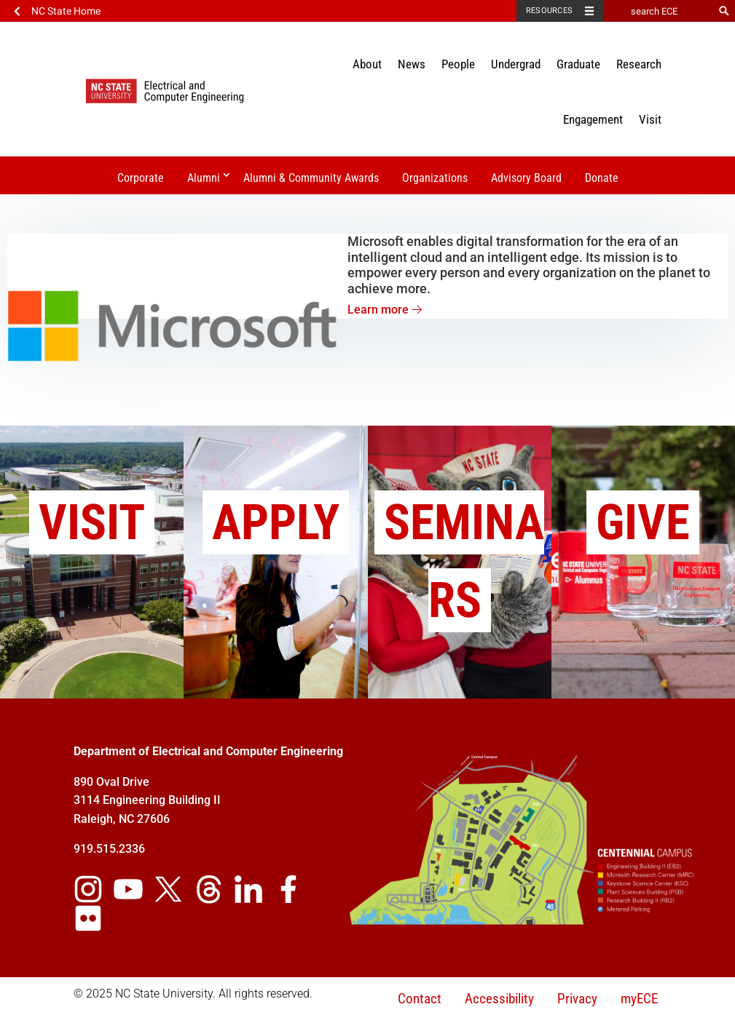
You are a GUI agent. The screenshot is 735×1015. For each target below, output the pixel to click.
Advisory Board (526, 178)
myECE (639, 998)
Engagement (593, 119)
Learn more (384, 310)
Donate (601, 178)
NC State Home (66, 11)
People (458, 64)
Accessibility (499, 998)
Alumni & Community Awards (311, 178)
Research (638, 64)
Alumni (203, 178)
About (367, 64)
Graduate (578, 64)
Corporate (140, 178)
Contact (419, 998)
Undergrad (516, 64)
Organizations (435, 178)
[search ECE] (658, 11)
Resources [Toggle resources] (549, 10)
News (411, 64)
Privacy (577, 998)
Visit (650, 119)
